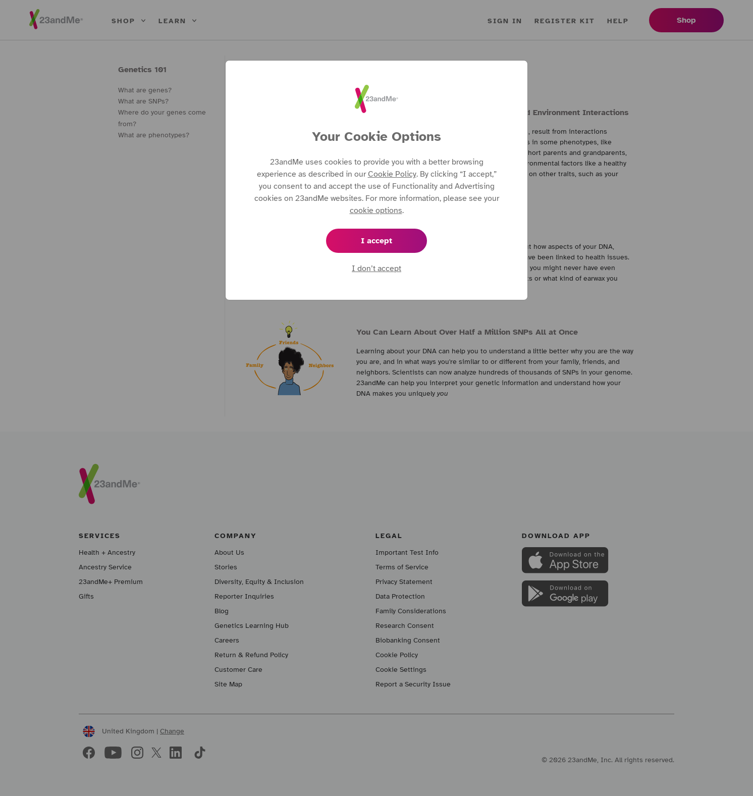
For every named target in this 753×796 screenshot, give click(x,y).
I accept (376, 241)
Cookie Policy (392, 174)
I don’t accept (376, 268)
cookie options (376, 210)
